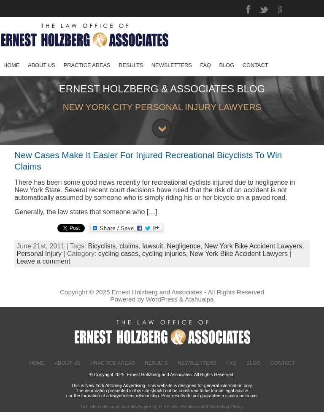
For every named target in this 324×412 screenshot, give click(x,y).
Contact (282, 363)
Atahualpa (199, 299)
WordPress (162, 299)
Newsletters (197, 363)
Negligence (183, 246)
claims (128, 246)
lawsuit (152, 246)
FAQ (231, 363)
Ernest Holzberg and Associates (157, 292)
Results (156, 363)
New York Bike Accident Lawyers (253, 246)
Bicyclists (102, 246)
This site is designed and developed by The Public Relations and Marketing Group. (162, 406)
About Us (67, 363)
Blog (253, 363)
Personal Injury (39, 253)
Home (36, 363)
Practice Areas (112, 363)
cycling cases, (120, 253)
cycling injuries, (166, 253)
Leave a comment (43, 261)
